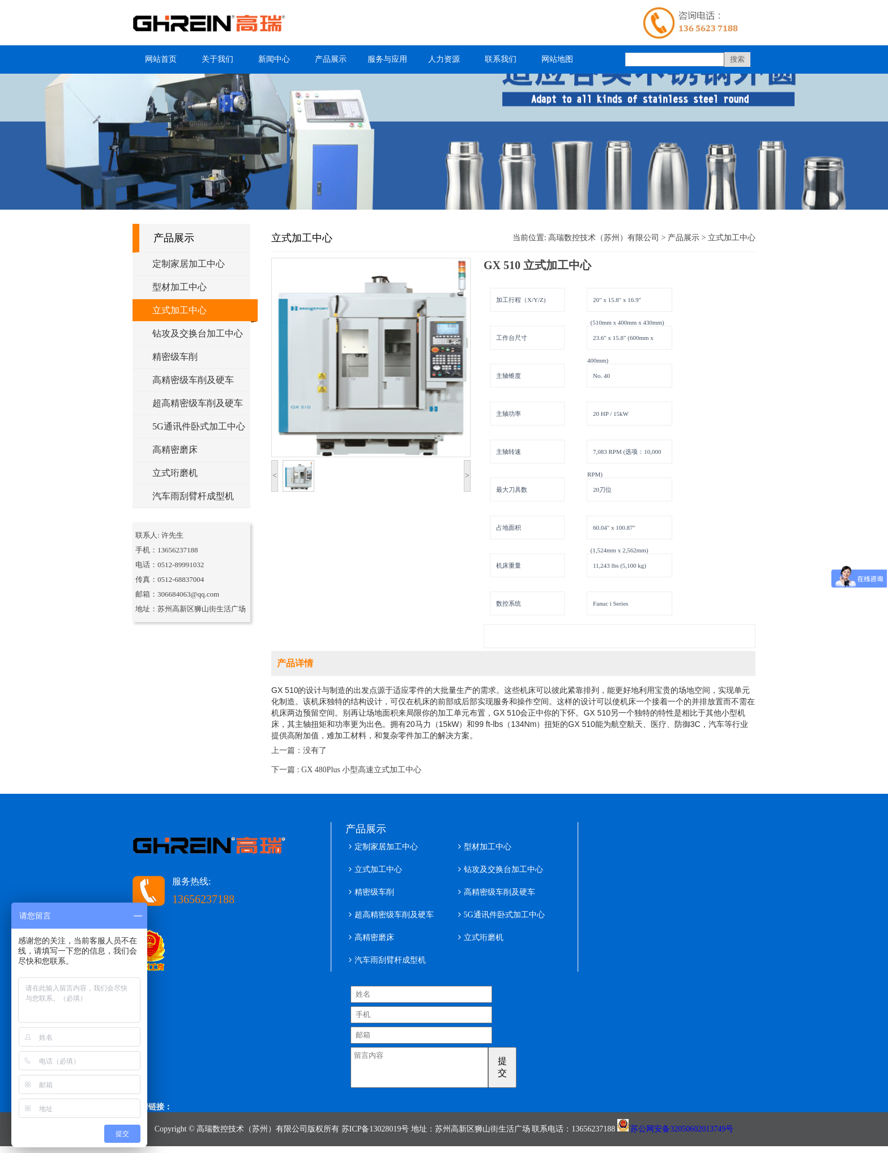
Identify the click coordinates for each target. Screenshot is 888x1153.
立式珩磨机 (175, 473)
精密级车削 (175, 356)
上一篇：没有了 (299, 750)
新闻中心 (274, 59)
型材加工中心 (179, 287)
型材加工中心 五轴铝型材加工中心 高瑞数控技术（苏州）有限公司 (215, 23)
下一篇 (346, 769)
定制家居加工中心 (188, 264)
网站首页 (161, 59)
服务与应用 (387, 59)
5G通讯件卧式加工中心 (198, 426)
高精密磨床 (175, 449)
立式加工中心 (179, 310)
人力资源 (444, 59)
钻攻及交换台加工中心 (197, 333)
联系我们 (500, 59)
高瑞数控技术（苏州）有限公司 (603, 237)
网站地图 (557, 59)
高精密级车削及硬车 (193, 380)
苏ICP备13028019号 (375, 1135)
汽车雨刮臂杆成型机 (193, 496)
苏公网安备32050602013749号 (681, 1135)
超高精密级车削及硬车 (197, 403)
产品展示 (331, 59)
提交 (517, 1067)
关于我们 (217, 59)
